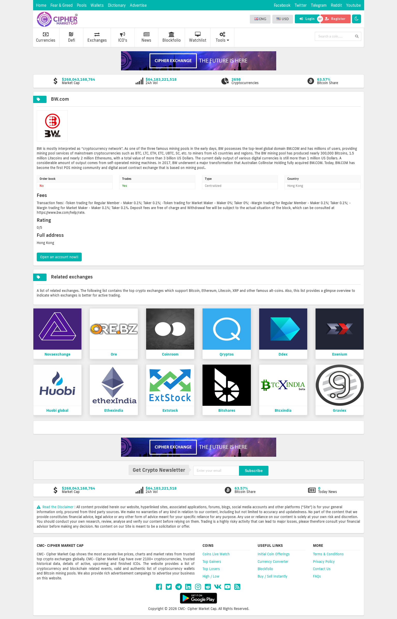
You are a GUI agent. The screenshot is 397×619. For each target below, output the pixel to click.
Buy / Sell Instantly (272, 576)
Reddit (336, 5)
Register (335, 19)
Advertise (138, 5)
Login (306, 19)
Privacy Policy (324, 561)
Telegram (319, 5)
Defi (71, 37)
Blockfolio (171, 37)
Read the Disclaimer (56, 507)
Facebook (282, 5)
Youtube (353, 5)
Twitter (301, 5)
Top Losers (211, 569)
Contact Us (322, 569)
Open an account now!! (59, 257)
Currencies (45, 37)
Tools (222, 37)
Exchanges (97, 37)
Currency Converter (273, 561)
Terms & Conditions (328, 554)
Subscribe (254, 470)
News (146, 37)
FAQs (317, 576)
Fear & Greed (61, 5)
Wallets (97, 5)
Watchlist (197, 37)
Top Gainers (212, 561)
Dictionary (117, 5)
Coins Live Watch (216, 554)
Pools (82, 5)
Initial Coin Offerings (274, 554)
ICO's (122, 37)
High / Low (211, 576)
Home (41, 5)
